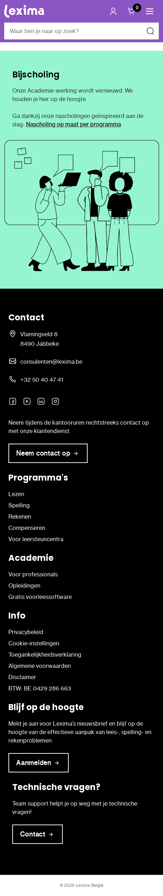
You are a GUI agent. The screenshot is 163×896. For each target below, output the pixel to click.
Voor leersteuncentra (35, 539)
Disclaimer (22, 677)
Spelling (19, 505)
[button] (150, 11)
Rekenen (19, 516)
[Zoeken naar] (150, 31)
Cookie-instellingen (33, 643)
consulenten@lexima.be (51, 361)
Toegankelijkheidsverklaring (44, 654)
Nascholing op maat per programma (73, 124)
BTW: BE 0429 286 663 (39, 688)
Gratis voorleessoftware (40, 596)
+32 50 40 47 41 (41, 379)
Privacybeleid (25, 631)
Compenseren (26, 527)
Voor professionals (33, 574)
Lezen (16, 493)
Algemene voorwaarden (39, 665)
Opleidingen (24, 585)
